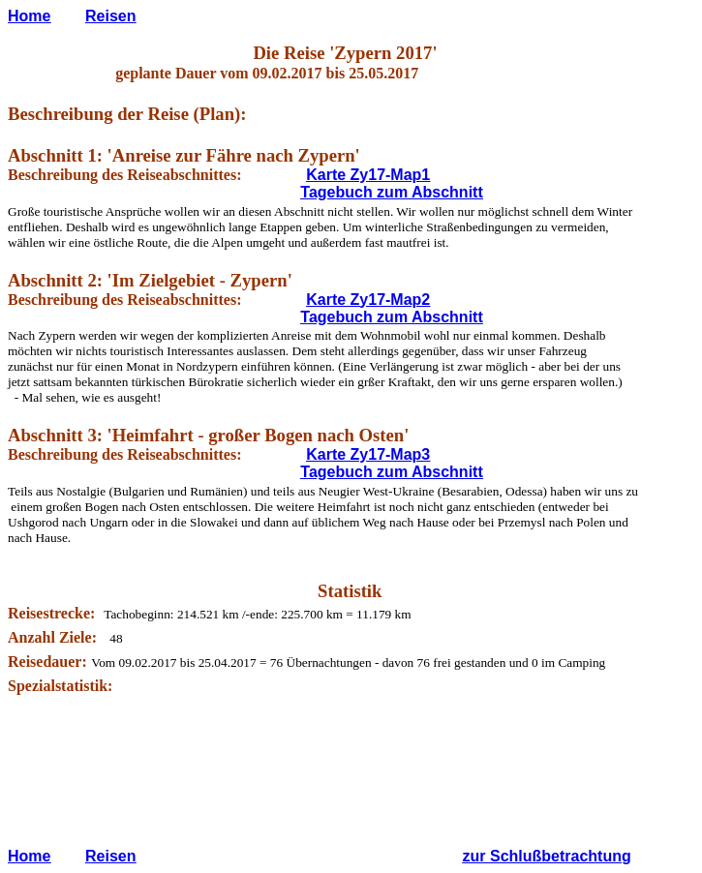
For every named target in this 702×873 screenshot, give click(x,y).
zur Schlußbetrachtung (547, 856)
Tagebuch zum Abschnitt (391, 192)
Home (29, 16)
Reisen (110, 16)
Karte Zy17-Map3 (368, 454)
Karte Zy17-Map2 (368, 299)
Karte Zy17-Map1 (368, 174)
